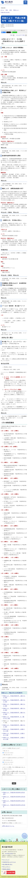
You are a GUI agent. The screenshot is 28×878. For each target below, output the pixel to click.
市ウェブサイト (6, 866)
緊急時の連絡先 (6, 869)
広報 (10, 10)
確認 (14, 783)
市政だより (16, 10)
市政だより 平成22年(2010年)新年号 (11, 692)
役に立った (6, 750)
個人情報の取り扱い (8, 864)
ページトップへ (24, 836)
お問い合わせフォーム (8, 826)
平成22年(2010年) (5, 12)
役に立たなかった (8, 754)
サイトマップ (6, 859)
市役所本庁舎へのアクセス (9, 862)
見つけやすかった (8, 760)
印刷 (11, 35)
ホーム (2, 10)
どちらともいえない (9, 752)
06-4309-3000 (9, 853)
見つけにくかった (8, 764)
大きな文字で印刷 (20, 35)
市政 (7, 10)
